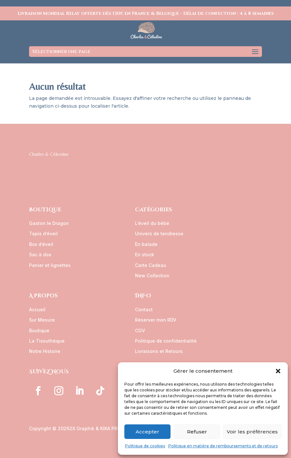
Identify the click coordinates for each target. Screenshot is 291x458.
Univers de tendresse (159, 233)
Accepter (147, 432)
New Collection (152, 275)
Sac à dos (40, 254)
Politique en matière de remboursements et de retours (223, 445)
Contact (144, 309)
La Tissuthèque (47, 341)
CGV (140, 330)
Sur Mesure (42, 320)
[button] (278, 371)
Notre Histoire (44, 351)
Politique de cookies (145, 445)
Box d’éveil (41, 244)
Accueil (37, 309)
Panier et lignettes (50, 265)
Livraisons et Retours (159, 351)
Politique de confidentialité (166, 341)
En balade (146, 244)
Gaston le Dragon (49, 223)
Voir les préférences (252, 432)
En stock (144, 254)
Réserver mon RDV (155, 320)
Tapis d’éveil (43, 233)
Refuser (197, 432)
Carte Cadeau (150, 265)
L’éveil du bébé (152, 223)
